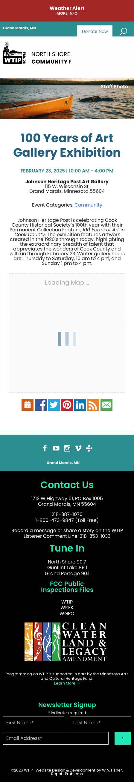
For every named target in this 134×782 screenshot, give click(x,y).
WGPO (67, 613)
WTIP (67, 601)
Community (88, 204)
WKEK (67, 607)
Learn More (67, 683)
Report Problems (67, 773)
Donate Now (95, 31)
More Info (67, 14)
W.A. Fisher (112, 770)
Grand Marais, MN (19, 28)
